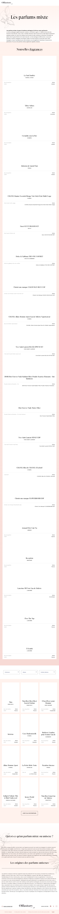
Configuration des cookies (20, 912)
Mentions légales (8, 912)
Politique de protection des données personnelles (38, 912)
